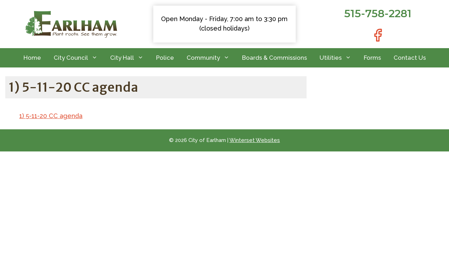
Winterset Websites (254, 140)
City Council (79, 57)
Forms (372, 57)
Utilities (338, 57)
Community (211, 57)
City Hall (130, 57)
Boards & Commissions (274, 57)
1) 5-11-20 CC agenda (50, 115)
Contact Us (410, 57)
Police (165, 57)
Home (32, 57)
